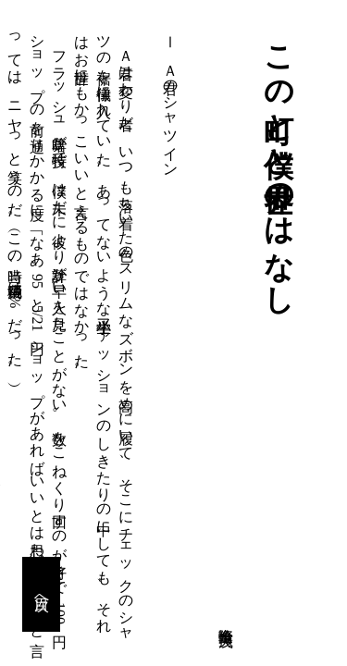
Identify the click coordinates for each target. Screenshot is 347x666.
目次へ (42, 594)
